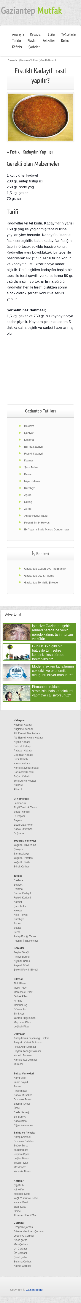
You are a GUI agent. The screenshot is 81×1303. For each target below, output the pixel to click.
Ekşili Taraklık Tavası (26, 807)
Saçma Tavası (22, 1103)
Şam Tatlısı (31, 467)
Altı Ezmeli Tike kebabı (27, 733)
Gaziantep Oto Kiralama (39, 575)
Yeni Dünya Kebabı (25, 780)
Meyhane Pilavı (23, 1022)
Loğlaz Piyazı (21, 1158)
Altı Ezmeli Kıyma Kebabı (28, 737)
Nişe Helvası (32, 481)
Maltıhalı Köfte (22, 1193)
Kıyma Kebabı (22, 741)
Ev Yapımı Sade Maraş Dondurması (46, 529)
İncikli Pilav (20, 987)
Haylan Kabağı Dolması (27, 1051)
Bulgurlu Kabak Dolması (28, 1042)
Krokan (28, 474)
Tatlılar (16, 40)
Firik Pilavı (20, 983)
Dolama (29, 439)
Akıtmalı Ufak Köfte (25, 1215)
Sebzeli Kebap (22, 746)
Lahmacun (20, 803)
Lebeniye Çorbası (24, 1235)
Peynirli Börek (22, 965)
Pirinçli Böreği (22, 956)
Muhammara (21, 1149)
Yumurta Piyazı (22, 1171)
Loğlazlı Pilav (21, 1026)
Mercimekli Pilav (23, 992)
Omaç (17, 1211)
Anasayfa (18, 34)
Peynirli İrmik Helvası (37, 522)
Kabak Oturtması (23, 829)
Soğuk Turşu (21, 1145)
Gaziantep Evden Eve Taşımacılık (45, 568)
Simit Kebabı (21, 759)
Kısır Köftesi (21, 1202)
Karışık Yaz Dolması (25, 1059)
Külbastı (18, 785)
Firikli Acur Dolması (25, 1046)
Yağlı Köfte (20, 1206)
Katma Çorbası (22, 1265)
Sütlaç (28, 501)
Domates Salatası (24, 1141)
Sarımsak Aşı (21, 853)
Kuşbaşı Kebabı (23, 724)
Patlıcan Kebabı (23, 750)
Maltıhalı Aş (20, 1005)
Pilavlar (32, 40)
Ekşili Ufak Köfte (23, 824)
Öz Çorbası (20, 1252)
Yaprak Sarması (23, 1055)
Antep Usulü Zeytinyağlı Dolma (31, 1038)
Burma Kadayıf (33, 446)
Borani (17, 1086)
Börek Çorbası (22, 866)
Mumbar (18, 1064)
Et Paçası (19, 816)
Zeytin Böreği (21, 952)
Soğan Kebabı (22, 776)
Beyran (18, 820)
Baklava (29, 426)
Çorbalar (34, 47)
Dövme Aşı (20, 1009)
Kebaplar (36, 34)
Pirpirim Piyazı (22, 1154)
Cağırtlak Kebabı (23, 754)
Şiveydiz (19, 849)
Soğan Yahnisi (22, 811)
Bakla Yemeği (22, 1112)
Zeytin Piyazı (21, 1162)
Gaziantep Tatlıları (29, 60)
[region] (40, 370)
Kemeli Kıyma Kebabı (26, 767)
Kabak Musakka (23, 1095)
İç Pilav (18, 1000)
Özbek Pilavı (21, 996)
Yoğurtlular (68, 34)
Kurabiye (29, 488)
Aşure (28, 495)
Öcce (17, 1108)
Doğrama (19, 833)
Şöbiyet (28, 432)
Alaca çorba (20, 1240)
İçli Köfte (19, 1189)
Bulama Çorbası (23, 1261)
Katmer (28, 460)
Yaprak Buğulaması (25, 1017)
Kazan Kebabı (22, 763)
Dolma (65, 40)
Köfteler (17, 47)
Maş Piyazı (20, 1167)
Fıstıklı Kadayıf (48, 60)
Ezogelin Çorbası (23, 1227)
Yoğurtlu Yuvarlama (25, 845)
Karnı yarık (20, 1077)
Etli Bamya (20, 1116)
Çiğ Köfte (19, 1185)
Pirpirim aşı (20, 1090)
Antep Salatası (22, 1136)
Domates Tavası (23, 1099)
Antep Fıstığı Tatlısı (36, 515)
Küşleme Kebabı (23, 729)
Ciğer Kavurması (23, 1125)
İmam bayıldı (21, 1082)
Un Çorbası (20, 1248)
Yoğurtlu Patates (23, 857)
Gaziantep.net (34, 1289)
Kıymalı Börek (22, 961)
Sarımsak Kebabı (24, 772)
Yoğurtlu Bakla (22, 862)
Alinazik (18, 789)
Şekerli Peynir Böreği (26, 969)
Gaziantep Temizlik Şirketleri (41, 582)
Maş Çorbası (21, 1244)
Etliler (51, 34)
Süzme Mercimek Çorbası (29, 1231)
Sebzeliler (49, 40)
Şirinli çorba (20, 1257)
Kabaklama (20, 1121)
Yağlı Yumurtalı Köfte (26, 1198)
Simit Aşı (19, 1013)
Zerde (28, 508)
